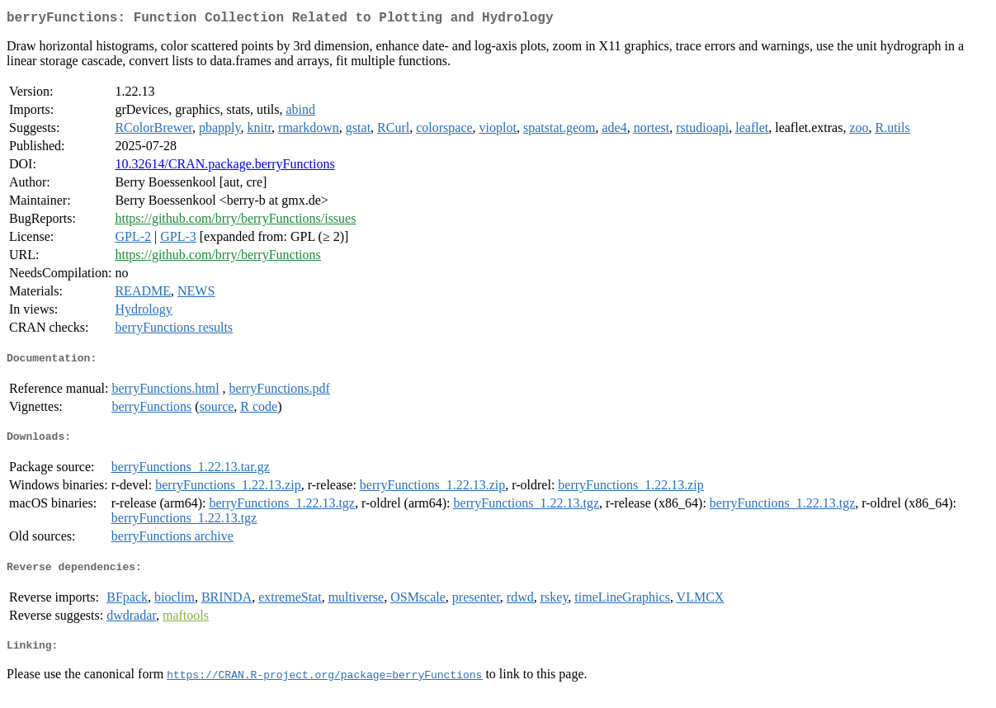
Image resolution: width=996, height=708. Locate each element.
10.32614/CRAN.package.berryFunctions (224, 167)
